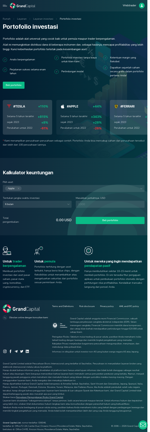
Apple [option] (13, 188)
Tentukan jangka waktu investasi (21, 198)
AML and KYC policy (129, 306)
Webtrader (129, 5)
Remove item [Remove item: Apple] (13, 188)
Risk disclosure (87, 306)
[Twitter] (22, 351)
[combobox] (74, 188)
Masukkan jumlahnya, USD (90, 198)
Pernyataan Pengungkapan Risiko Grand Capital (39, 397)
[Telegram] (16, 351)
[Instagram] (5, 351)
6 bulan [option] (9, 204)
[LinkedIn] (27, 351)
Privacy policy (107, 306)
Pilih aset (8, 182)
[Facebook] (10, 351)
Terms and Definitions (63, 306)
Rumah (7, 19)
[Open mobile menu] (5, 6)
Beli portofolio (14, 85)
